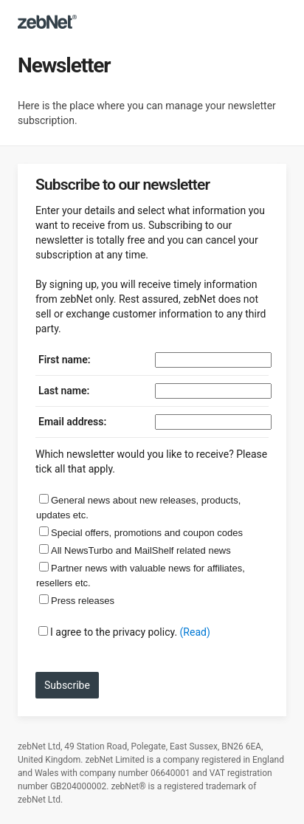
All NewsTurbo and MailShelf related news (141, 550)
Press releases (82, 600)
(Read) (195, 632)
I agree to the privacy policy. (113, 632)
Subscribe (67, 685)
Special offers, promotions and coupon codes (147, 532)
